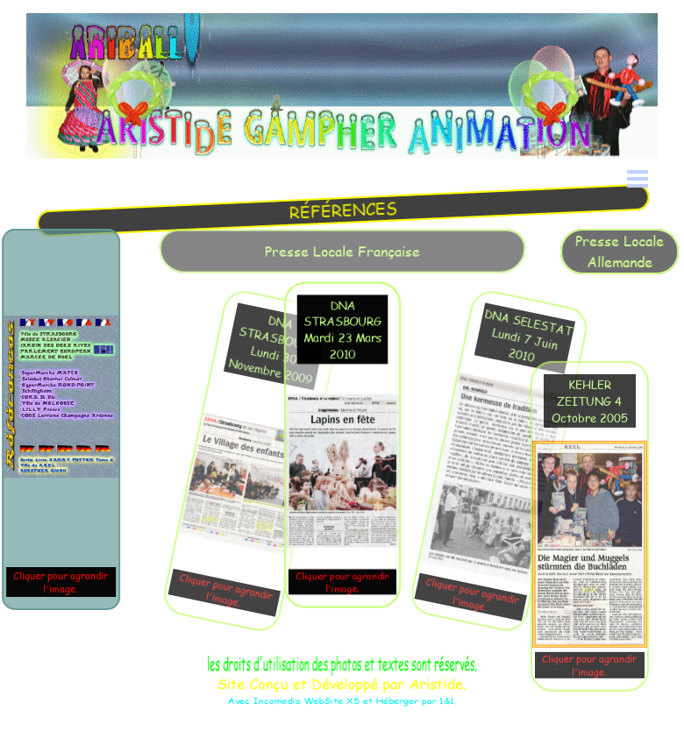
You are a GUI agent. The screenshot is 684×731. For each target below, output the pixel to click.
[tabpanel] (345, 209)
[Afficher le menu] (637, 179)
